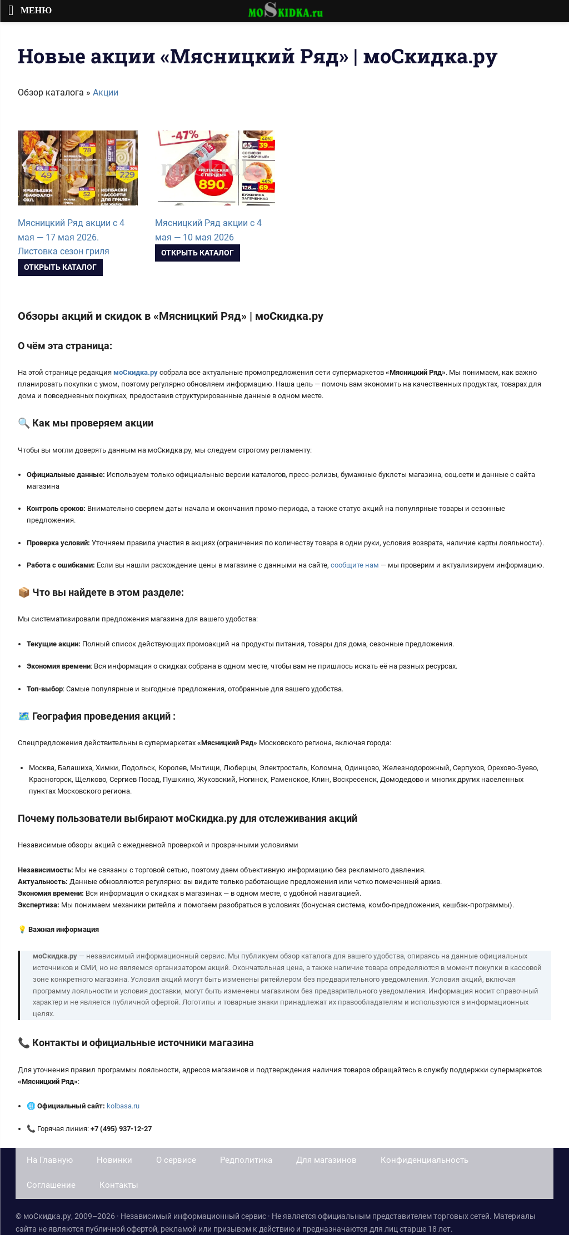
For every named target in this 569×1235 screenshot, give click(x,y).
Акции (105, 92)
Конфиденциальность (424, 1160)
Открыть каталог (60, 267)
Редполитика (246, 1160)
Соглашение (51, 1185)
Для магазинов (326, 1160)
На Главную (50, 1160)
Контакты (118, 1185)
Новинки (114, 1160)
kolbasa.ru (123, 1106)
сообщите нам (355, 565)
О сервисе (176, 1160)
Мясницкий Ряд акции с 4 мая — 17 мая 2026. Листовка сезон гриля (71, 237)
